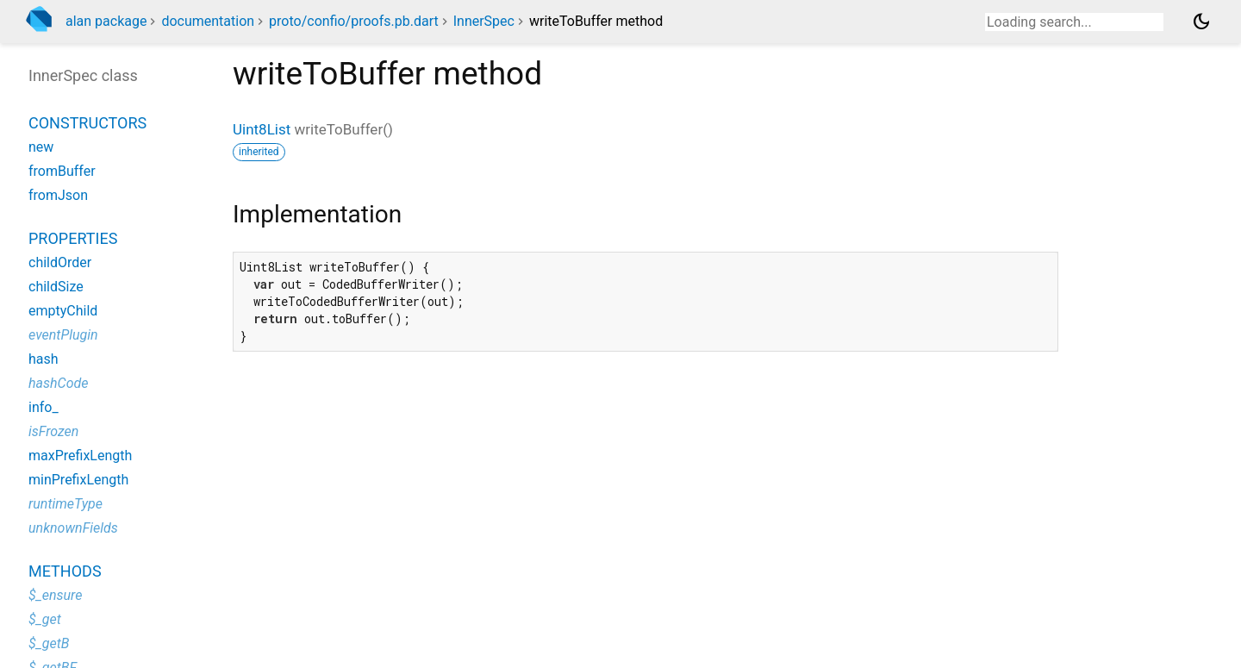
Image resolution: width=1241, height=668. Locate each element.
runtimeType (65, 504)
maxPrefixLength (80, 455)
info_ (43, 407)
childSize (56, 286)
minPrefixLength (78, 479)
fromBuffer (62, 171)
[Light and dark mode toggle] (1201, 21)
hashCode (58, 383)
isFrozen (53, 431)
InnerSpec (483, 21)
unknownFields (73, 528)
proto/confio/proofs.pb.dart (354, 21)
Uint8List (261, 129)
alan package (106, 21)
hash (43, 359)
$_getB (48, 643)
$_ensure (55, 595)
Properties (72, 238)
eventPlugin (63, 335)
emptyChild (62, 311)
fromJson (58, 195)
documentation (207, 21)
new (40, 147)
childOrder (59, 262)
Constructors (87, 123)
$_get (44, 619)
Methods (65, 571)
